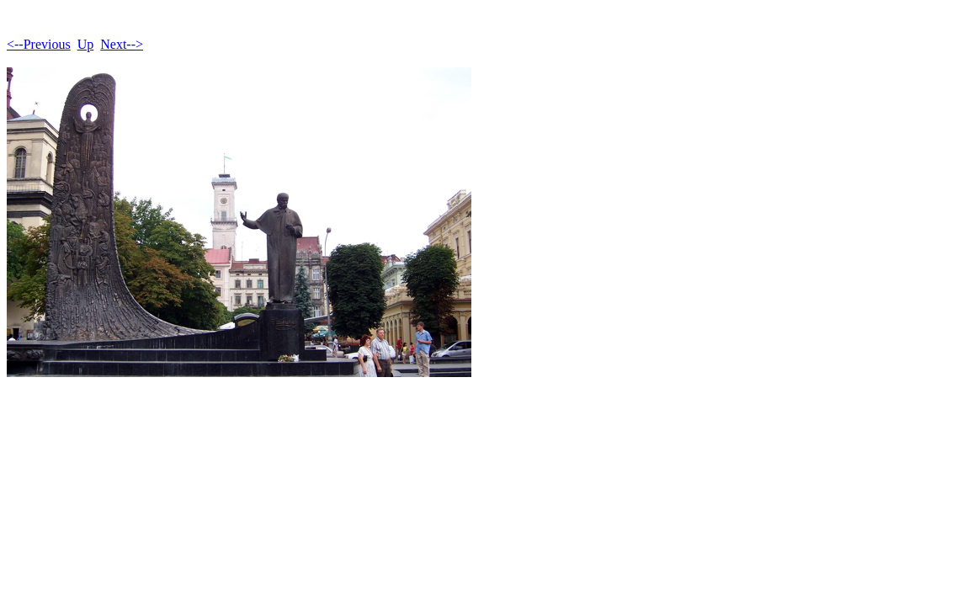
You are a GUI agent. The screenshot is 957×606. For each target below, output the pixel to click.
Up (85, 44)
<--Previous (39, 44)
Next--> (121, 44)
